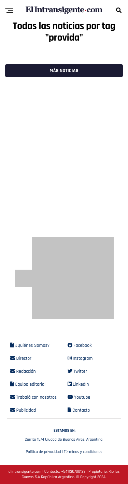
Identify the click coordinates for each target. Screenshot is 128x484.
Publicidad (23, 410)
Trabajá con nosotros (33, 397)
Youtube (79, 397)
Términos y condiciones (83, 451)
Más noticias (63, 71)
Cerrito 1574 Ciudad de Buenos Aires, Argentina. (64, 434)
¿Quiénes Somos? (29, 345)
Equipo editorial (27, 384)
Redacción (23, 371)
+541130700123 (73, 471)
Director (20, 358)
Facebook (80, 345)
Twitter (77, 371)
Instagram (80, 358)
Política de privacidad (43, 451)
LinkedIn (78, 384)
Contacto (79, 410)
